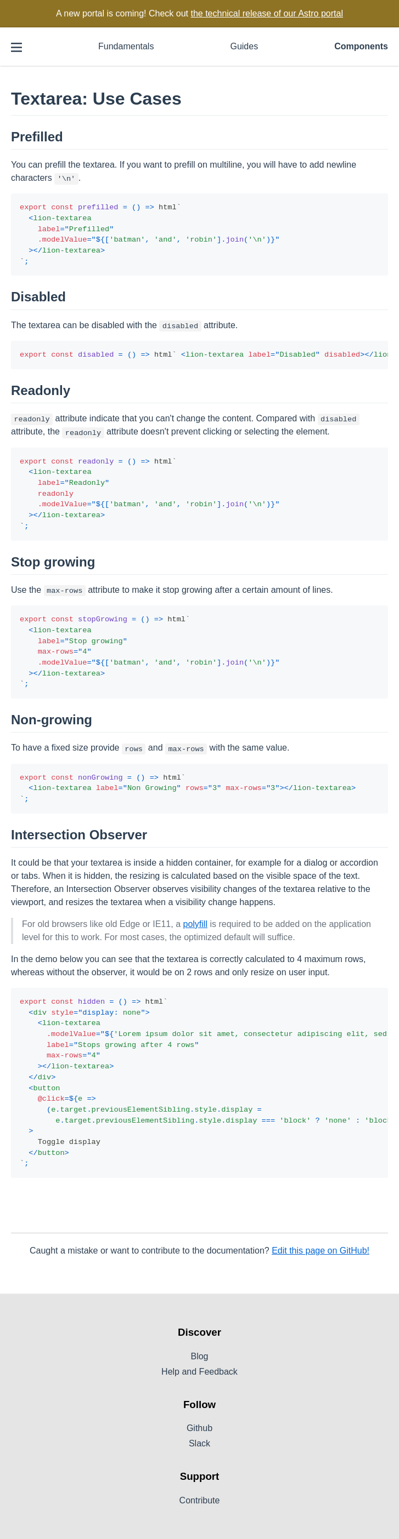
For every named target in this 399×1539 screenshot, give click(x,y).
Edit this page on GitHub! (320, 1250)
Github (199, 1428)
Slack (199, 1443)
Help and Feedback (199, 1371)
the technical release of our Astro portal (266, 13)
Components (361, 46)
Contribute (199, 1500)
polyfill (195, 924)
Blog (199, 1356)
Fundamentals (126, 46)
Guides (244, 46)
